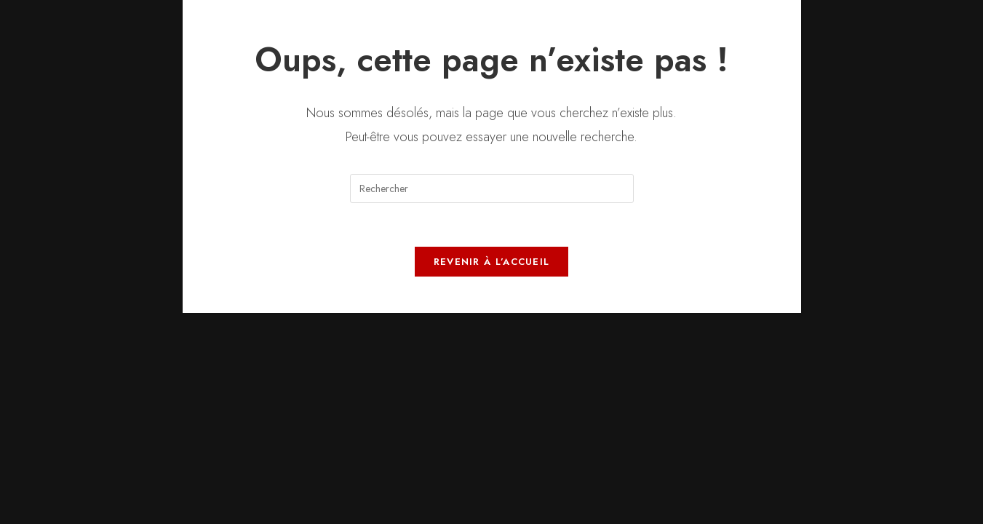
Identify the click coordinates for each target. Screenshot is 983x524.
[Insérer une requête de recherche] (492, 188)
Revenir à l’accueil (492, 262)
